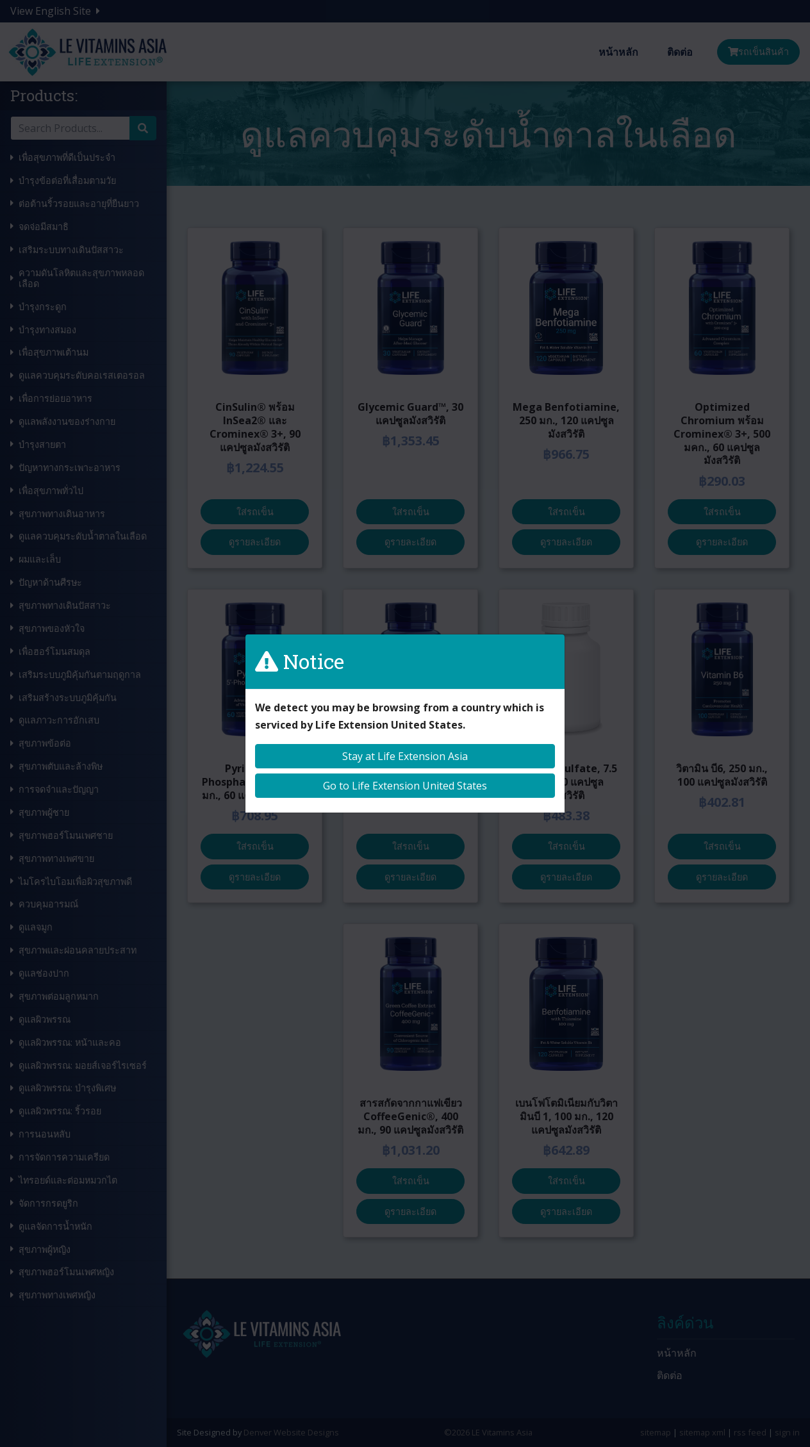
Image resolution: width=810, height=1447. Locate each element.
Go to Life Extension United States (405, 786)
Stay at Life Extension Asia (405, 756)
